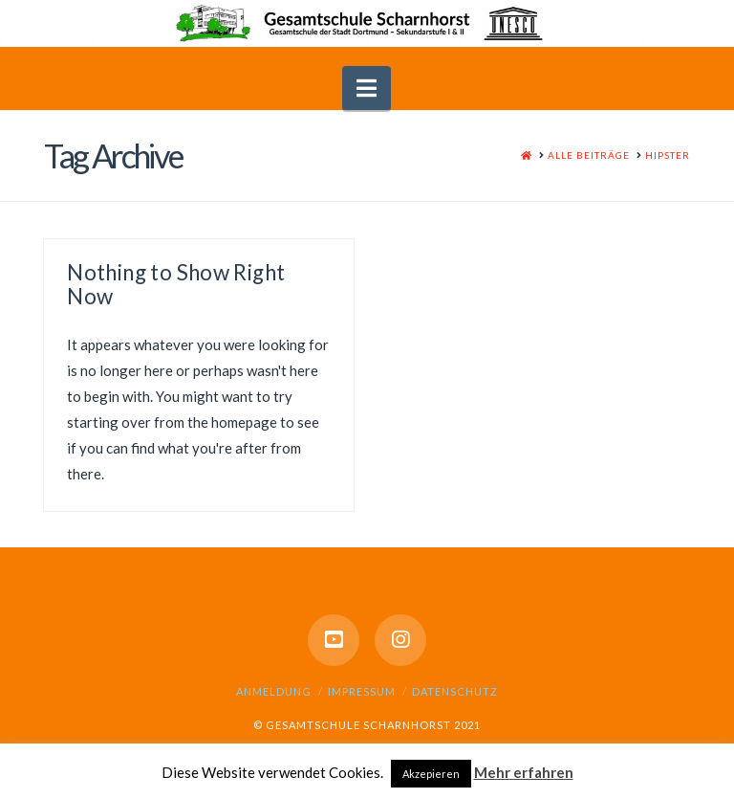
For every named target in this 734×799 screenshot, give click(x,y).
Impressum (362, 691)
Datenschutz (455, 691)
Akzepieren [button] (431, 773)
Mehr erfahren (523, 772)
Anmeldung (274, 691)
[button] (366, 88)
